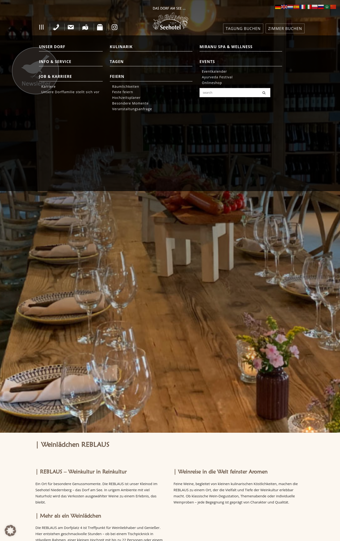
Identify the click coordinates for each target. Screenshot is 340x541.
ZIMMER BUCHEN (285, 28)
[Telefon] (56, 27)
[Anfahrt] (85, 27)
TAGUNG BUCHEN (243, 28)
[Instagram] (115, 27)
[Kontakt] (71, 27)
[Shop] (100, 27)
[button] (41, 27)
